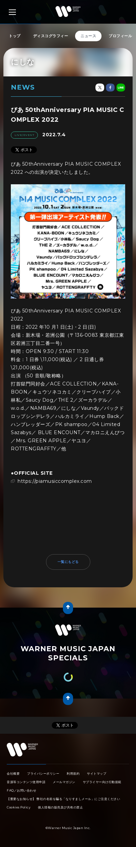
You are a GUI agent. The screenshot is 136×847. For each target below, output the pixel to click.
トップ (15, 35)
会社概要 (13, 773)
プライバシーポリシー (43, 773)
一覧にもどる (68, 562)
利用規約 (73, 773)
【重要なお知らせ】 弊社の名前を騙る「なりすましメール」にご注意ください (63, 799)
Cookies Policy (18, 807)
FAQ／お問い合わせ (21, 790)
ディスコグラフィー (50, 35)
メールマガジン (64, 782)
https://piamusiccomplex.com (55, 481)
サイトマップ (96, 773)
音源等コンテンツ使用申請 (26, 782)
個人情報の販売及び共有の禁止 (60, 807)
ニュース (88, 35)
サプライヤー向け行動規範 (102, 782)
